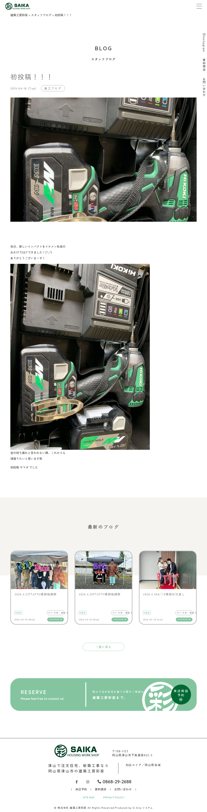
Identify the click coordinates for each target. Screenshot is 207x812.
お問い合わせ (123, 789)
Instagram (204, 42)
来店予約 (81, 789)
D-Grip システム (142, 808)
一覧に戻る (103, 647)
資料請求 (100, 789)
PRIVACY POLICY (114, 798)
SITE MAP (87, 798)
